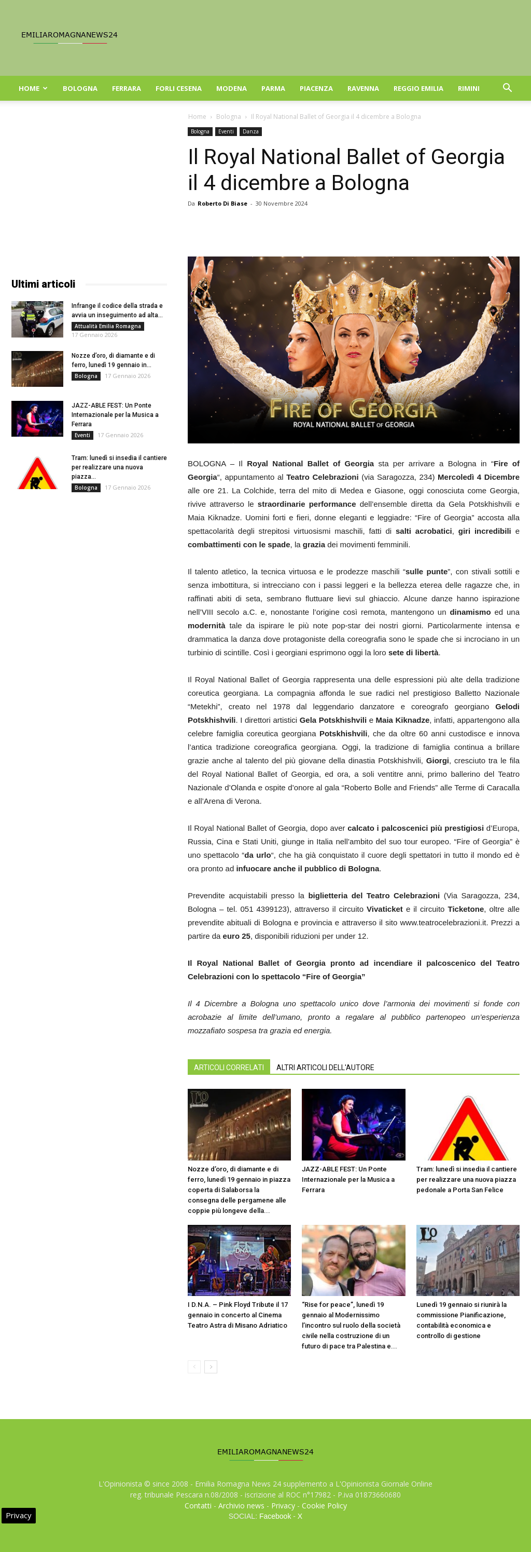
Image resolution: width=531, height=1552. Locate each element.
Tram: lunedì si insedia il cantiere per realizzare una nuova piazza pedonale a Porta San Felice (466, 1179)
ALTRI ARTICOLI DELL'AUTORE (325, 1067)
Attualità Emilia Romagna (108, 326)
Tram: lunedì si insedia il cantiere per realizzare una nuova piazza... (119, 467)
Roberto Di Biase (222, 203)
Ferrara (126, 88)
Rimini (469, 88)
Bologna (80, 88)
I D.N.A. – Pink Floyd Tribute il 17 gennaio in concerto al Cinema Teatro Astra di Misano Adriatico (238, 1315)
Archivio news (241, 1505)
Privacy (283, 1505)
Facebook (275, 1516)
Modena (231, 88)
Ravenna (363, 88)
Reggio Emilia (418, 88)
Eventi (226, 131)
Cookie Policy (324, 1505)
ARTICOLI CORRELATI (229, 1067)
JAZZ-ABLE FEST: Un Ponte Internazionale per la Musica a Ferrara (348, 1179)
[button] (507, 89)
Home (33, 88)
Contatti (198, 1505)
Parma (273, 88)
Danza (251, 131)
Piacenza (316, 88)
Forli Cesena (179, 88)
